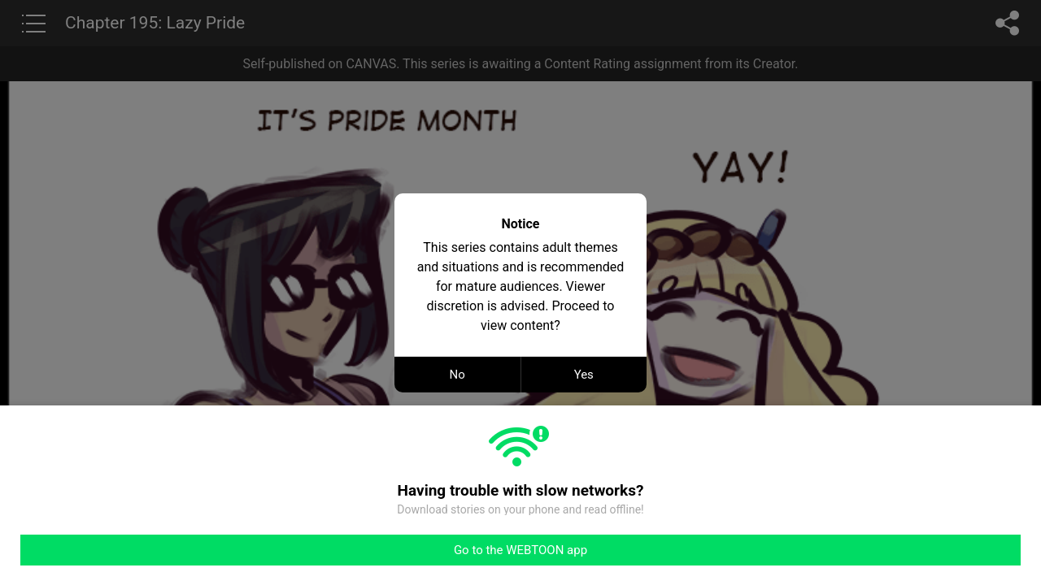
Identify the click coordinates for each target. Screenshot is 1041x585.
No (457, 374)
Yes (584, 374)
